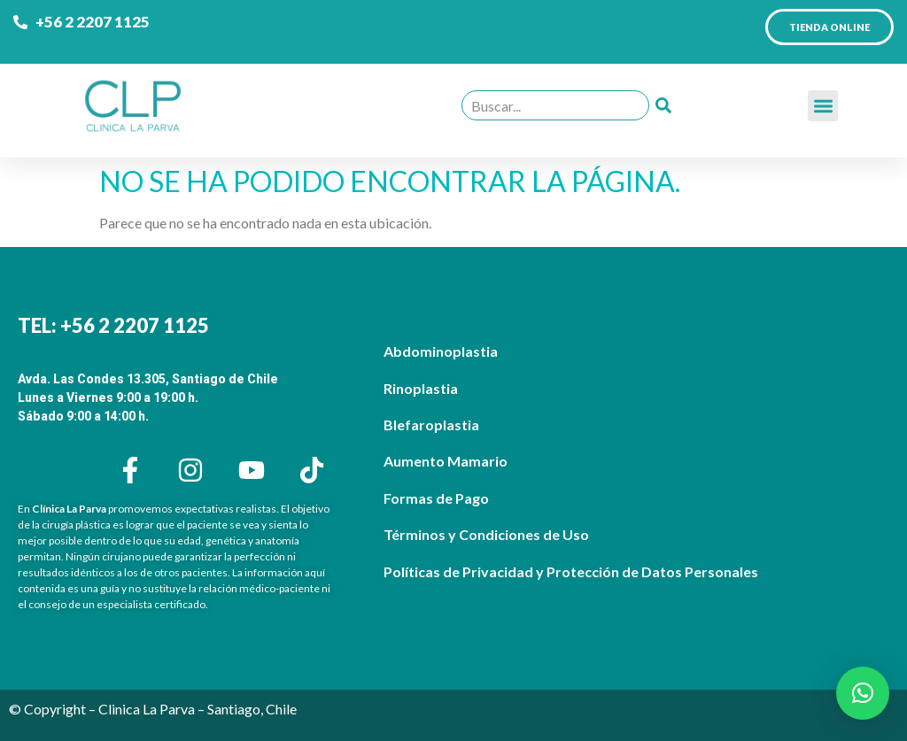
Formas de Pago (436, 498)
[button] (823, 105)
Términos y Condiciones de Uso (486, 534)
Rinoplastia (421, 388)
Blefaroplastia (431, 424)
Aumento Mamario (446, 460)
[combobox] (555, 105)
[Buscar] (663, 105)
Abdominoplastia (441, 351)
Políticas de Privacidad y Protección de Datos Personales (571, 571)
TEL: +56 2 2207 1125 (113, 325)
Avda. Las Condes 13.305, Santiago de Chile (148, 379)
